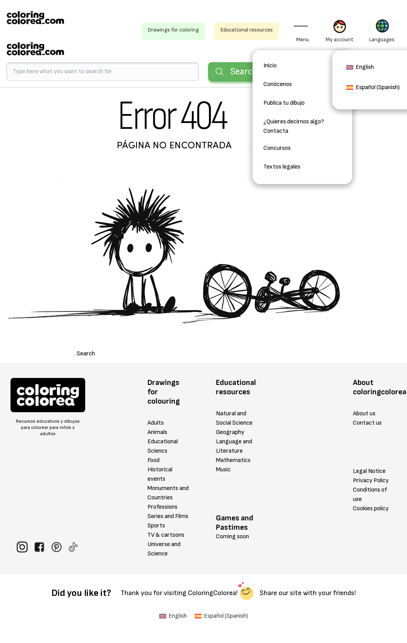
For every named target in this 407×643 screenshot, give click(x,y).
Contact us (367, 423)
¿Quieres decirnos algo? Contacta (293, 126)
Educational (162, 441)
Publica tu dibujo (284, 103)
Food (153, 460)
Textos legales (281, 166)
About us (364, 413)
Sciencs (157, 451)
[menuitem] (360, 69)
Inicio (270, 65)
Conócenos (277, 84)
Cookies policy (371, 508)
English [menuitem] (365, 67)
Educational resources (247, 29)
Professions (162, 507)
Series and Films (167, 516)
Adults (155, 423)
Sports (156, 525)
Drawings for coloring (173, 29)
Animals (157, 432)
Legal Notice (369, 471)
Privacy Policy (371, 480)
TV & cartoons (165, 535)
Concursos (277, 148)
